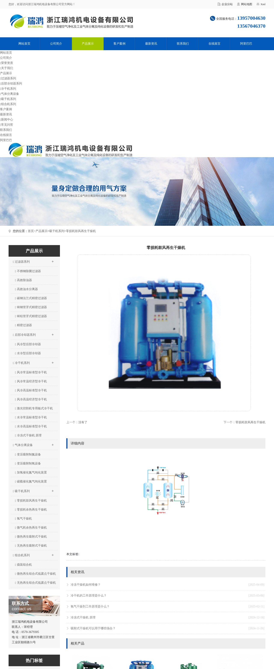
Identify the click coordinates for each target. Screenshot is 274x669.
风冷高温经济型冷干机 (31, 399)
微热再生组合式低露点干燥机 (35, 574)
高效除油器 (23, 280)
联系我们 (183, 43)
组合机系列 (8, 104)
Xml (263, 4)
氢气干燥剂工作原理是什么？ (167, 606)
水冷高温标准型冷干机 (31, 426)
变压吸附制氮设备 (28, 454)
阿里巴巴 (246, 43)
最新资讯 (151, 43)
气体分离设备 (9, 93)
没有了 (82, 422)
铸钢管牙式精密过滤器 (31, 307)
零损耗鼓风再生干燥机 (81, 231)
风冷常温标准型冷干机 (31, 372)
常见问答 (6, 124)
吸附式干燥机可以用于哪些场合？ (167, 628)
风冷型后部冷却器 (28, 344)
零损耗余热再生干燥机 (31, 509)
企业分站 (227, 4)
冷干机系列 (8, 88)
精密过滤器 (23, 325)
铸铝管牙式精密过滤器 (31, 316)
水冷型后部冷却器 (28, 353)
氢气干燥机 (23, 518)
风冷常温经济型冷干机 (31, 381)
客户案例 (119, 43)
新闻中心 (6, 119)
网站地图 (246, 4)
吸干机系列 (8, 99)
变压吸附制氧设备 (28, 463)
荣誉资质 (6, 63)
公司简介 (56, 43)
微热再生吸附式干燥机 (31, 536)
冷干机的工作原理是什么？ (167, 595)
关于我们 (6, 68)
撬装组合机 (23, 565)
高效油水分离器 (26, 289)
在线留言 (214, 43)
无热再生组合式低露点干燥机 (35, 583)
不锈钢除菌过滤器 (28, 271)
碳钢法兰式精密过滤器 (31, 298)
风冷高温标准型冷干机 (31, 390)
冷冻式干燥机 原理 (28, 435)
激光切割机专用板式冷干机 (34, 408)
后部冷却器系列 (11, 83)
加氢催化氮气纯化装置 (31, 472)
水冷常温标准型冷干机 (31, 417)
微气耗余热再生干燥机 (31, 527)
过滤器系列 (8, 78)
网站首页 (24, 43)
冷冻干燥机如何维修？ (167, 584)
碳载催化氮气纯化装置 (31, 481)
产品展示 (88, 43)
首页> (32, 231)
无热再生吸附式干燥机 (31, 545)
